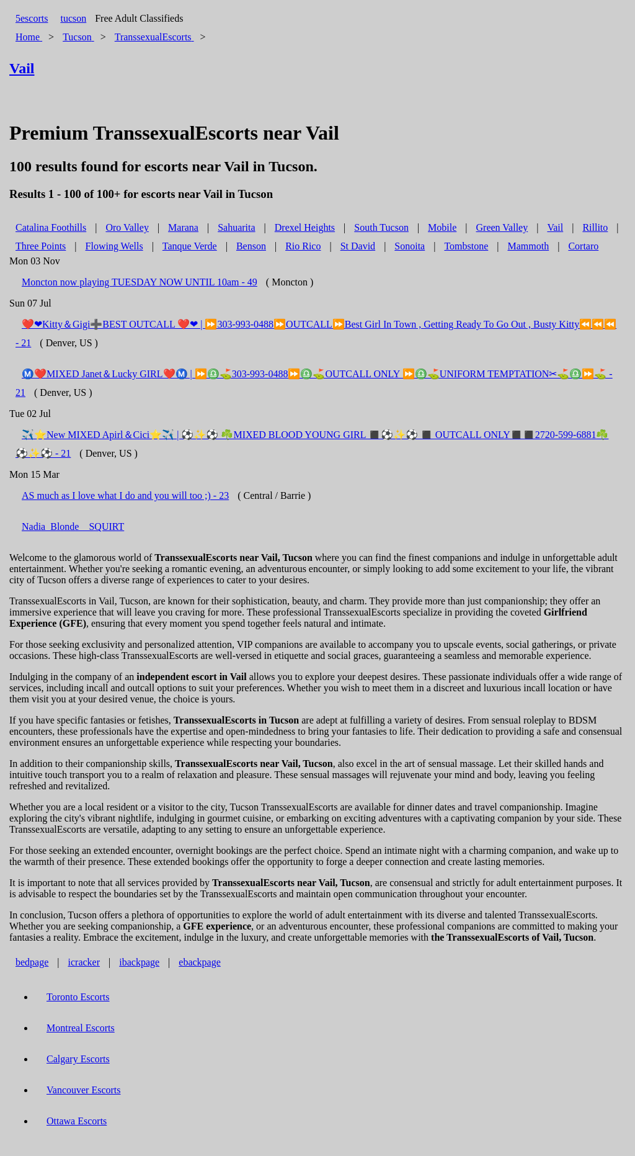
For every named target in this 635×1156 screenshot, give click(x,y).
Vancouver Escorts (84, 1090)
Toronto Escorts (78, 997)
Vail (555, 227)
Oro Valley (126, 227)
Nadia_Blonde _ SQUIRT (73, 526)
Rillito (595, 227)
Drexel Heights (305, 227)
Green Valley (502, 227)
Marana (183, 227)
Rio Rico (303, 246)
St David (357, 246)
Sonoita (409, 246)
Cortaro (583, 246)
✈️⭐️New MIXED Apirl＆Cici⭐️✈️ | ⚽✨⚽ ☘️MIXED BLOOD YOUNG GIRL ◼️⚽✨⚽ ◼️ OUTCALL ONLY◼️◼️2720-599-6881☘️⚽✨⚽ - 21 (312, 444)
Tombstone (466, 246)
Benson (251, 246)
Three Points (41, 246)
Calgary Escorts (78, 1059)
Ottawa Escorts (77, 1121)
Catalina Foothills (51, 227)
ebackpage (200, 962)
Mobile (442, 227)
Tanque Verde (189, 246)
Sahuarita (236, 227)
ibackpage (139, 962)
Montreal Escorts (81, 1028)
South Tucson (381, 227)
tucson (73, 18)
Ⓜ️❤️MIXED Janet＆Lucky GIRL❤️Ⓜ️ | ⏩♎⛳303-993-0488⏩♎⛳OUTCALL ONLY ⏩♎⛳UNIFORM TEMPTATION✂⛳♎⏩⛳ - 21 (314, 383)
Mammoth (528, 246)
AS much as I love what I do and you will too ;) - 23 (125, 495)
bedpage (32, 962)
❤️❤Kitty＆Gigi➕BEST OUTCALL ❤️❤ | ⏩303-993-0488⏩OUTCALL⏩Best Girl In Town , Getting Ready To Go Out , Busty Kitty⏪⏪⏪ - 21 (316, 333)
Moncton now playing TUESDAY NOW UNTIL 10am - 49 (139, 282)
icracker (84, 962)
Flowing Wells (114, 246)
